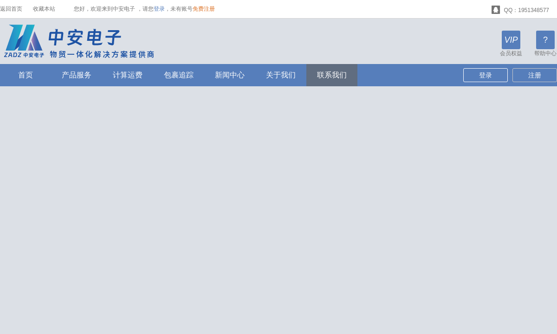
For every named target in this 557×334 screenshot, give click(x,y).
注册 (534, 75)
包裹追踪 (179, 75)
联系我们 (332, 75)
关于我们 (281, 75)
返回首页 (11, 9)
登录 (159, 9)
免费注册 (204, 9)
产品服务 (76, 75)
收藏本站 (44, 9)
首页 (25, 75)
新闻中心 (230, 75)
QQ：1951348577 (520, 9)
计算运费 (127, 75)
